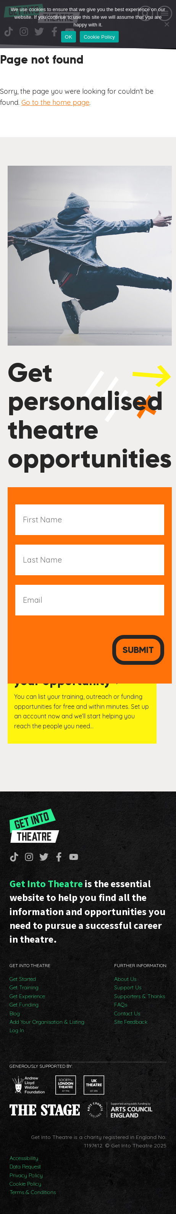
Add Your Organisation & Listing (47, 1021)
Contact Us (127, 1013)
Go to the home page (55, 102)
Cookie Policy (25, 1183)
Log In (17, 1030)
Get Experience (27, 996)
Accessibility (24, 1158)
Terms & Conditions (33, 1192)
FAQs (120, 1004)
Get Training (24, 987)
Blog (15, 1013)
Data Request (25, 1166)
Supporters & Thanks (139, 996)
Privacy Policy (26, 1175)
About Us (125, 979)
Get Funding (24, 1004)
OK (68, 37)
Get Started (23, 979)
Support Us (127, 987)
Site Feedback (130, 1021)
